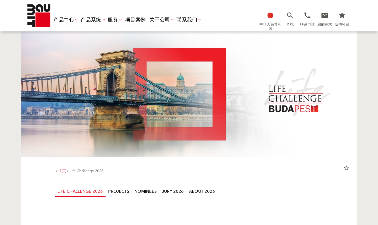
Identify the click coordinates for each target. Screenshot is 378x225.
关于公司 (162, 19)
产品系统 (93, 19)
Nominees (145, 191)
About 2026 (202, 191)
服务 (115, 19)
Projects (118, 191)
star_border (346, 168)
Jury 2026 (173, 191)
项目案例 (135, 19)
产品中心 (66, 19)
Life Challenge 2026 (80, 191)
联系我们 (189, 19)
